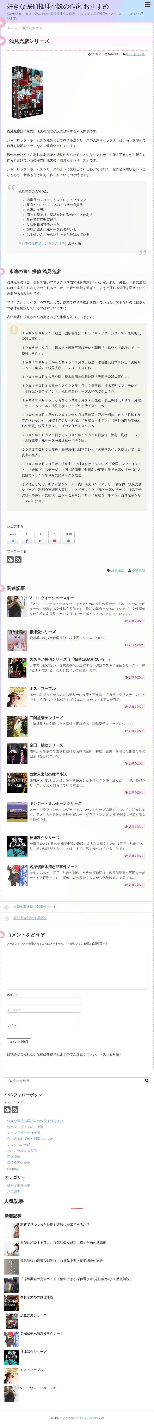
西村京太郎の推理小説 (48, 774)
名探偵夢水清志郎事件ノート (54, 867)
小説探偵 (138, 570)
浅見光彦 (117, 570)
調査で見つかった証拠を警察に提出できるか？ (55, 1224)
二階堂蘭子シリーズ (46, 718)
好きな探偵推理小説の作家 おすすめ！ (35, 1121)
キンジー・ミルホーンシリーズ (56, 803)
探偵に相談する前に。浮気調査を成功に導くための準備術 (63, 1242)
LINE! (68, 534)
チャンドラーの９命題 (23, 1133)
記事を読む (136, 621)
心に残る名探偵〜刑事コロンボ (30, 1139)
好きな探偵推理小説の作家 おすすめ (58, 6)
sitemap (13, 1168)
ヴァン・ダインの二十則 (25, 1127)
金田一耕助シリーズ (46, 745)
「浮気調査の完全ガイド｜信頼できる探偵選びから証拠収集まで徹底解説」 (76, 1279)
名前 (12, 995)
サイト (12, 1025)
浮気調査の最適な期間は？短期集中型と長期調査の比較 (61, 1261)
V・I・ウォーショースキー (52, 598)
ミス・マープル (43, 688)
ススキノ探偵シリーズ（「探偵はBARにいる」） (71, 659)
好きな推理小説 (135, 54)
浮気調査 (13, 1191)
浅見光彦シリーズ (33, 1315)
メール (14, 1010)
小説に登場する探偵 (22, 1151)
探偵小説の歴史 (18, 1163)
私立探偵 (13, 1157)
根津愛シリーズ (43, 632)
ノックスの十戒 (18, 1145)
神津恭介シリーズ (44, 838)
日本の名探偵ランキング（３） (45, 243)
